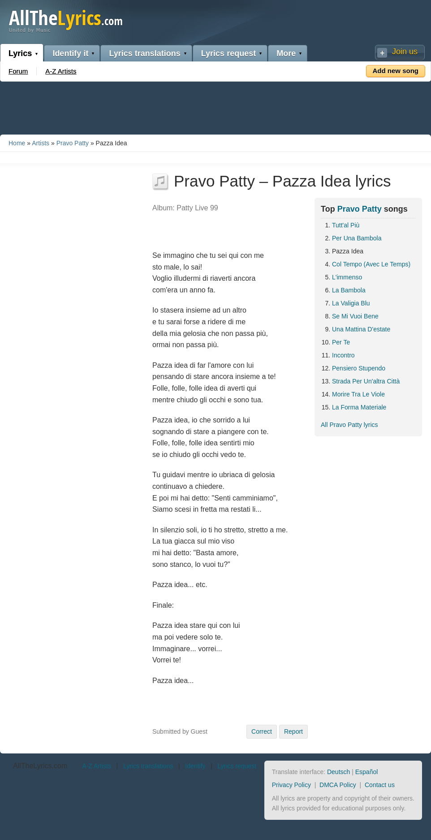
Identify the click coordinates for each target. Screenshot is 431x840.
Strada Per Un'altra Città (366, 381)
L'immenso (347, 277)
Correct (261, 731)
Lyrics (20, 53)
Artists (40, 143)
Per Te (341, 342)
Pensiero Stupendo (358, 368)
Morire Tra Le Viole (358, 394)
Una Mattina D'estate (361, 329)
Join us (405, 51)
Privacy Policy (291, 784)
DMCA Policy (337, 784)
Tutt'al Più (345, 225)
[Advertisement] (215, 106)
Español (366, 771)
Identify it (70, 53)
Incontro (343, 355)
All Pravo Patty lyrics (349, 424)
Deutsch (338, 771)
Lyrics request (228, 53)
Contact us (380, 784)
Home (17, 143)
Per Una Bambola (357, 238)
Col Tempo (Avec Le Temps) (371, 264)
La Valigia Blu (351, 303)
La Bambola (349, 290)
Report (293, 731)
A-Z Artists (60, 71)
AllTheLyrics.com (40, 766)
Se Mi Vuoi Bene (355, 316)
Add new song (396, 70)
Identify (195, 766)
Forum (18, 71)
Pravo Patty (72, 143)
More (286, 53)
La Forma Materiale (359, 407)
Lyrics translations (144, 53)
